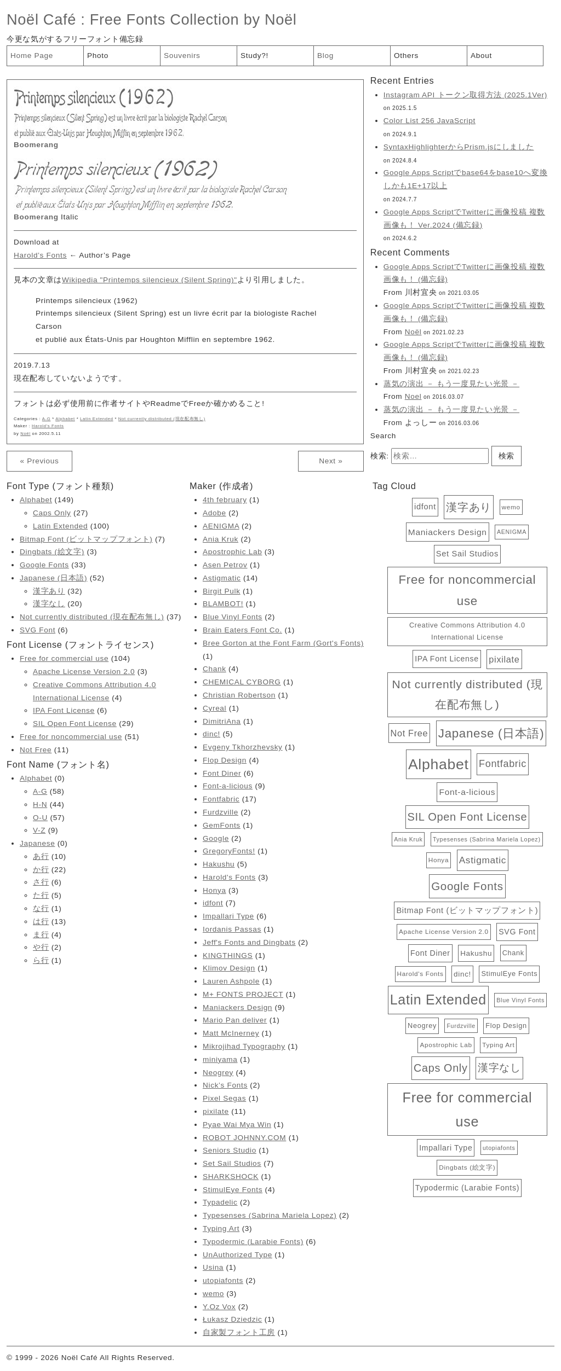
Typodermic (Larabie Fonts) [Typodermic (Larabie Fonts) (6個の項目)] (467, 1187)
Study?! (254, 55)
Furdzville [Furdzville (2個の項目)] (460, 1026)
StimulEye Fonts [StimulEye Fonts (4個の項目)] (509, 973)
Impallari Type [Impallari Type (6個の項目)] (445, 1147)
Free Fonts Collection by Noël (193, 19)
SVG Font (37, 630)
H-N (40, 804)
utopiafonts (223, 1280)
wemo (213, 1293)
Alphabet (65, 418)
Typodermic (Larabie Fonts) (253, 1242)
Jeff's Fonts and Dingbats (249, 942)
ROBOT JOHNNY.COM (244, 1138)
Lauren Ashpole (231, 981)
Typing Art (221, 1228)
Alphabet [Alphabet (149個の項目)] (438, 764)
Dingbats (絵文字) (52, 552)
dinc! (211, 734)
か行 (41, 869)
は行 (41, 921)
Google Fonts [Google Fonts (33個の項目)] (467, 886)
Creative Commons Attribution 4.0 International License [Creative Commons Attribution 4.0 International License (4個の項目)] (467, 631)
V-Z (39, 830)
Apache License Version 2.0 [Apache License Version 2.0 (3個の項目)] (444, 931)
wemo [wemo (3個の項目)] (511, 506)
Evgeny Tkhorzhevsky (243, 747)
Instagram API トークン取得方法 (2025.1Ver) (465, 95)
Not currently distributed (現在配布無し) (161, 418)
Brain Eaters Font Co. (242, 630)
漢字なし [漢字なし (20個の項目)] (499, 1067)
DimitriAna (222, 721)
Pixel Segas (224, 1098)
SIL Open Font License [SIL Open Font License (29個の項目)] (468, 817)
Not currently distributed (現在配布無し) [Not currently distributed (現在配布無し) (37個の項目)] (467, 694)
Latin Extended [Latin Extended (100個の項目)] (438, 999)
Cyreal (214, 708)
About (481, 55)
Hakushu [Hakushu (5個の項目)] (476, 953)
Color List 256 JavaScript (429, 121)
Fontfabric (221, 799)
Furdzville (220, 812)
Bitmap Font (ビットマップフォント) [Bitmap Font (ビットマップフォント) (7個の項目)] (467, 910)
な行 (41, 908)
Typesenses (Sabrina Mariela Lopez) (270, 1215)
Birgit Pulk (222, 591)
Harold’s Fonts (40, 255)
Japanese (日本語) (53, 578)
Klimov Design (229, 968)
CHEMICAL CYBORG (242, 682)
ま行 (41, 935)
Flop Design (225, 760)
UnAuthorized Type (237, 1255)
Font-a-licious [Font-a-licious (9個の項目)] (467, 792)
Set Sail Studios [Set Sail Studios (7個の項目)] (467, 553)
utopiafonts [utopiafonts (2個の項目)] (499, 1148)
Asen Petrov (225, 565)
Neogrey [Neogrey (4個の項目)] (422, 1025)
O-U (40, 818)
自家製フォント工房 (239, 1332)
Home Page (31, 55)
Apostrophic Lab (232, 552)
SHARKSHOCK (231, 1176)
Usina (213, 1267)
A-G (46, 418)
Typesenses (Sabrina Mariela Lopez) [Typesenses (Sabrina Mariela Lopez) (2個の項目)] (487, 839)
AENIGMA (221, 526)
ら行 (41, 960)
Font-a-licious (228, 786)
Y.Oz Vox (219, 1307)
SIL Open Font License (75, 723)
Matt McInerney (231, 1033)
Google (216, 838)
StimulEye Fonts (232, 1190)
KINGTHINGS (228, 955)
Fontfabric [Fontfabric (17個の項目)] (502, 763)
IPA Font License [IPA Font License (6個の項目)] (447, 658)
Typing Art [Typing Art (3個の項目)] (498, 1044)
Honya (214, 890)
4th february (225, 500)
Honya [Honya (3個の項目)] (438, 859)
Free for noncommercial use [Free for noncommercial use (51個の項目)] (467, 590)
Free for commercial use (64, 658)
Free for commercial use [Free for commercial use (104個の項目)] (468, 1109)
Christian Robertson (239, 695)
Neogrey (218, 1072)
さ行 (41, 882)
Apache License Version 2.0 (84, 671)
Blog (325, 55)
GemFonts (222, 825)
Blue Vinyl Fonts (232, 617)
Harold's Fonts (48, 425)
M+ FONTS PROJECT (243, 994)
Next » (330, 461)
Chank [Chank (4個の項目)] (513, 953)
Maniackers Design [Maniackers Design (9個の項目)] (447, 532)
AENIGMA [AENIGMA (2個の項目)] (511, 531)
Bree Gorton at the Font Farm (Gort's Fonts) (283, 643)
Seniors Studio (229, 1150)
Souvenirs (182, 55)
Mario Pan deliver (235, 1020)
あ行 (41, 856)
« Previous (39, 461)
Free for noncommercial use (71, 737)
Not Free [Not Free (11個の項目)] (409, 733)
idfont (213, 903)
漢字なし (49, 604)
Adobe (214, 513)
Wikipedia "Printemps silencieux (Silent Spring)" (149, 280)
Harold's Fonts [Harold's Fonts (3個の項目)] (420, 973)
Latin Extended (96, 418)
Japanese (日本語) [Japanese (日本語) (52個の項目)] (491, 733)
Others (406, 55)
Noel (413, 396)
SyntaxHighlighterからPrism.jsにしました (458, 147)
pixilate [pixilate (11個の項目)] (504, 659)
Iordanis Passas (232, 929)
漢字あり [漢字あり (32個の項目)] (468, 507)
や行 (41, 947)
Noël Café (41, 19)
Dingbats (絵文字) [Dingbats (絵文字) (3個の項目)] (467, 1167)
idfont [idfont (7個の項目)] (425, 506)
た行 (41, 895)
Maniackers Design (237, 1007)
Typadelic (220, 1202)
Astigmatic (222, 578)
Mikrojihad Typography (244, 1046)
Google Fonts (44, 565)
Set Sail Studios (232, 1163)
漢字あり (49, 591)
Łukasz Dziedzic (232, 1319)
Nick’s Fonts (225, 1085)
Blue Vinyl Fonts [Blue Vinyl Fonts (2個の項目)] (520, 1000)
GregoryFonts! (229, 851)
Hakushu (218, 864)
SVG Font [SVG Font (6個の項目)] (517, 931)
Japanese (37, 843)
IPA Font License (64, 710)
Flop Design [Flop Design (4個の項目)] (505, 1025)
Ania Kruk (220, 539)
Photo (97, 55)
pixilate (216, 1111)
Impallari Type (228, 916)
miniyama (220, 1059)
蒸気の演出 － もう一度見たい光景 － (451, 384)
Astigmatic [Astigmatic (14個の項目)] (482, 860)
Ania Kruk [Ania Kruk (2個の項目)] (408, 839)
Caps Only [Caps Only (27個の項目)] (440, 1068)
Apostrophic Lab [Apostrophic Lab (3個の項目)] (446, 1044)
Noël (25, 433)
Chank (214, 669)
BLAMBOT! (223, 604)
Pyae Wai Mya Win (237, 1124)
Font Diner (222, 773)
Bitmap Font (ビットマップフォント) (86, 539)
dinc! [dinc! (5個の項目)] (462, 974)
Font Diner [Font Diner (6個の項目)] (430, 953)
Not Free (35, 750)
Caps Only (52, 513)
